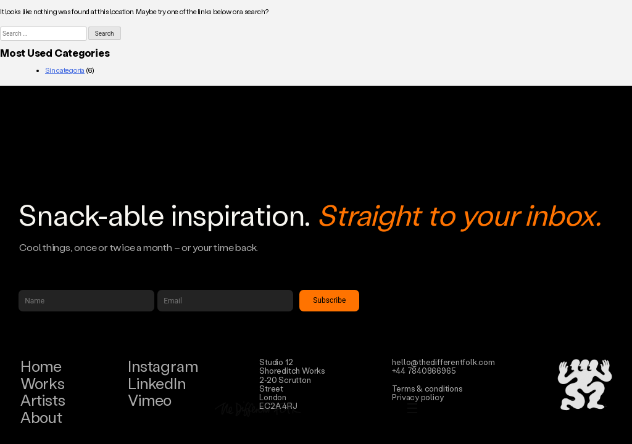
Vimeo (150, 400)
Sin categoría (65, 70)
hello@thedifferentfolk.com (443, 361)
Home (41, 366)
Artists (42, 400)
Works (42, 383)
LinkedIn (156, 383)
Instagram (163, 366)
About (41, 417)
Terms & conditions (427, 388)
